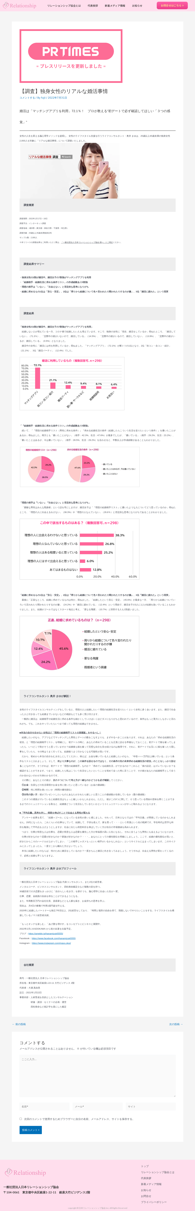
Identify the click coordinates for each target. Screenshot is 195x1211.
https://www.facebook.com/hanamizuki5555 (54, 938)
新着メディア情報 (115, 5)
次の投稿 (176, 1024)
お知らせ (137, 5)
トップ (145, 1166)
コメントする (27, 97)
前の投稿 (19, 1024)
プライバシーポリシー (154, 1201)
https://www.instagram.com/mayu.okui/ (51, 943)
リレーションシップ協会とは (64, 5)
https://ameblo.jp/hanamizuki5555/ (45, 933)
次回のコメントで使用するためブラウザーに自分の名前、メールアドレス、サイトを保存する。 (79, 1119)
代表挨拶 (93, 5)
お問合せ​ (146, 1196)
